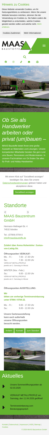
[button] (44, 46)
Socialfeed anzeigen (24, 192)
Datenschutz (13, 425)
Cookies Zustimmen (11, 33)
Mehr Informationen (32, 33)
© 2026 (34, 430)
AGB (31, 425)
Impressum (24, 425)
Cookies (5, 427)
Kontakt (19, 331)
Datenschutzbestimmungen (15, 183)
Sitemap (37, 425)
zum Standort (33, 331)
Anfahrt (8, 331)
